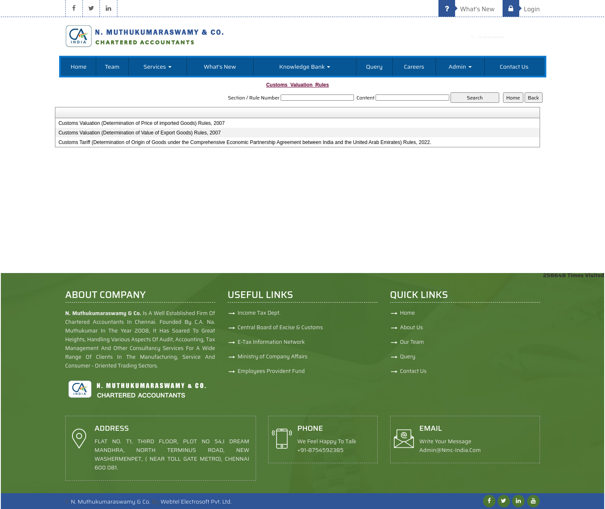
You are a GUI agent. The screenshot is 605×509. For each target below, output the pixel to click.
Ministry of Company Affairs (273, 360)
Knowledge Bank (305, 66)
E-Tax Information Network (271, 345)
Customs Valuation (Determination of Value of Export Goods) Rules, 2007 (139, 133)
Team (112, 66)
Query (374, 66)
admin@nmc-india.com (386, 456)
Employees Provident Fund (271, 374)
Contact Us (514, 66)
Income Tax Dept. (259, 316)
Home (78, 66)
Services (157, 66)
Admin (459, 66)
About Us (444, 327)
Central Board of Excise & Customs (280, 331)
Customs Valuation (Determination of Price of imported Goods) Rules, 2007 (141, 123)
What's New (466, 9)
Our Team (445, 342)
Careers (414, 66)
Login (521, 9)
